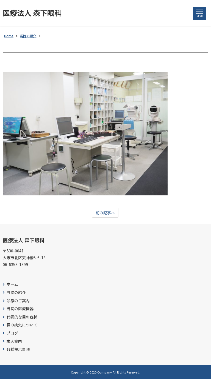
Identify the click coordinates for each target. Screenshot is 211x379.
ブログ (12, 333)
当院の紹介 (16, 292)
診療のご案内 (18, 300)
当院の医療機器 (20, 308)
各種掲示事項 (18, 349)
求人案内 (14, 341)
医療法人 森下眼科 (32, 13)
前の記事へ (105, 212)
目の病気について (22, 324)
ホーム (12, 284)
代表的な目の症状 (22, 317)
